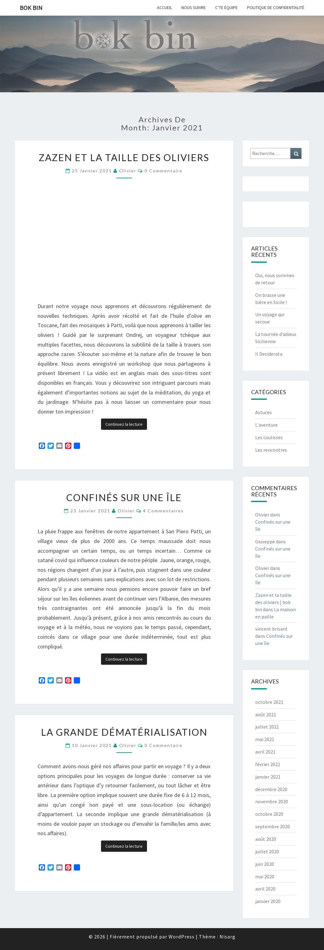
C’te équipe (226, 7)
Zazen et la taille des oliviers (124, 157)
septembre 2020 (272, 826)
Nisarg (227, 936)
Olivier (127, 170)
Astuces (263, 412)
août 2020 (265, 839)
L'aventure (266, 425)
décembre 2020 (271, 789)
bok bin (31, 8)
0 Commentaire (163, 170)
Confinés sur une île (124, 497)
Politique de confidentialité (275, 7)
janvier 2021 (268, 777)
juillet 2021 (267, 727)
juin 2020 (264, 864)
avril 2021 (265, 752)
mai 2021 (264, 739)
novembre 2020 (271, 801)
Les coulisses (269, 437)
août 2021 (265, 714)
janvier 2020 (268, 901)
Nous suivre (193, 7)
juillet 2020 (267, 851)
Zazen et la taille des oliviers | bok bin (273, 602)
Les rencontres (271, 450)
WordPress (182, 936)
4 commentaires (163, 510)
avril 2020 (265, 889)
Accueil (164, 7)
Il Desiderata (268, 354)
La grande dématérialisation (124, 732)
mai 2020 (264, 876)
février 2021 (267, 764)
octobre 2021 (269, 702)
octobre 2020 (269, 814)
